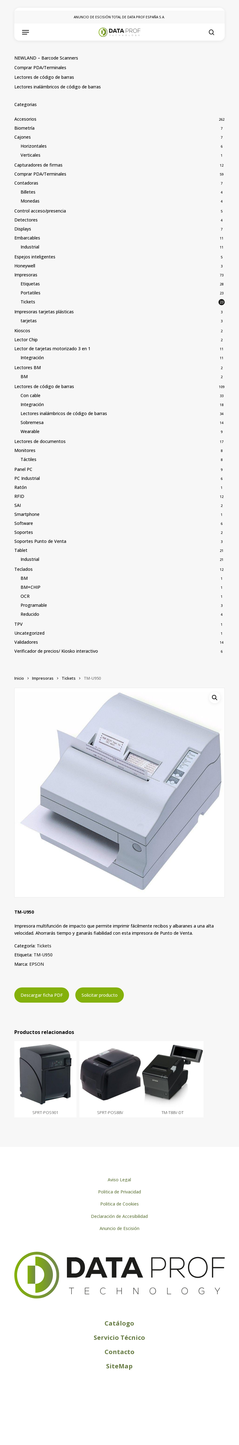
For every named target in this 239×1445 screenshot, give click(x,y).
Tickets (28, 302)
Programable (34, 605)
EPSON (36, 964)
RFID (19, 496)
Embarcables (27, 238)
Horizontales (34, 146)
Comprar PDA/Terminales (40, 67)
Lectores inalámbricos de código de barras (57, 87)
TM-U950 (43, 955)
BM (24, 376)
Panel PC (23, 469)
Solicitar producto (100, 995)
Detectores (26, 220)
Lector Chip (26, 339)
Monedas (30, 201)
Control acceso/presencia (40, 211)
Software (23, 523)
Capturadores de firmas (38, 165)
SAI (17, 505)
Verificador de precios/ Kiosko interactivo (56, 651)
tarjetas (29, 321)
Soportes (23, 532)
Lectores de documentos (40, 441)
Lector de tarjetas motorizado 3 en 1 (52, 348)
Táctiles (28, 459)
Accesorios (25, 119)
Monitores (24, 450)
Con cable (30, 395)
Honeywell (24, 266)
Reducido (30, 614)
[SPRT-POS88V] (110, 1074)
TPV (18, 624)
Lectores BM (27, 367)
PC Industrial (27, 478)
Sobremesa (32, 422)
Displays (22, 229)
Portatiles (30, 293)
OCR (25, 596)
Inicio (19, 678)
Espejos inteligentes (34, 257)
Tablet (20, 550)
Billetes (28, 192)
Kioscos (22, 330)
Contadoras (26, 183)
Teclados (23, 569)
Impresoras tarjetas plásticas (44, 312)
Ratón (20, 487)
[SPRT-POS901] (45, 1074)
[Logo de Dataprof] (119, 1297)
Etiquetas (30, 284)
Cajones (22, 137)
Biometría (24, 128)
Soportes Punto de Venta (40, 541)
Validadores (26, 642)
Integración (32, 357)
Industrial (30, 247)
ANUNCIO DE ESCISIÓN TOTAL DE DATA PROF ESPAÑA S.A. (119, 17)
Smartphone (27, 514)
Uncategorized (29, 633)
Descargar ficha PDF (42, 995)
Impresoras (25, 275)
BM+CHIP (30, 587)
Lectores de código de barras (44, 77)
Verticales (30, 155)
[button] (25, 32)
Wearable (30, 431)
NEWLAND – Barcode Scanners (46, 58)
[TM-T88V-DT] (172, 1074)
